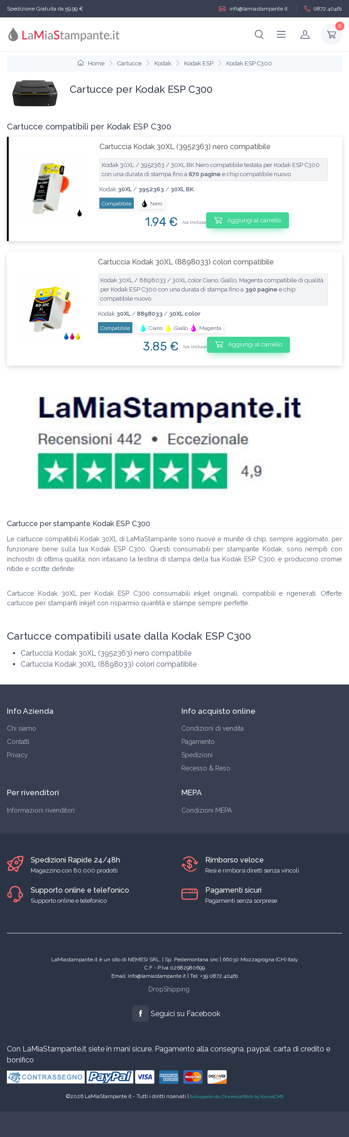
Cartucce (129, 63)
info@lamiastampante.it (253, 8)
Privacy (17, 755)
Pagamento (198, 741)
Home (90, 63)
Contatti (18, 741)
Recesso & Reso (205, 768)
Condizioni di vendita (212, 728)
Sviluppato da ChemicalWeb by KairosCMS (237, 1096)
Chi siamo (21, 728)
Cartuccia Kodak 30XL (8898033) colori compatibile (186, 262)
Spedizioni (197, 755)
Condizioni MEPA (206, 810)
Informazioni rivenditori (41, 810)
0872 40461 (323, 8)
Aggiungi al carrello (247, 220)
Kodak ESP (198, 63)
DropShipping (169, 989)
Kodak (162, 63)
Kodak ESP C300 (249, 63)
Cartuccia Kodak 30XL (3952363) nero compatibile (185, 146)
